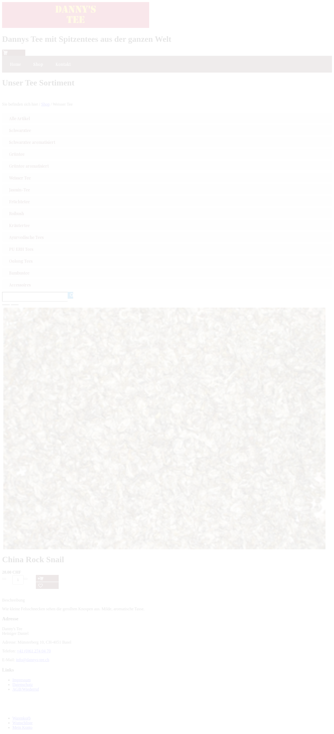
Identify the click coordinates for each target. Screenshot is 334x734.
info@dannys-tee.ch (32, 660)
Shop (45, 104)
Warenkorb (21, 718)
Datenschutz (22, 684)
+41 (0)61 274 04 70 (34, 651)
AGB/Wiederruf (25, 689)
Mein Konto (22, 727)
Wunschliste (22, 723)
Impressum (21, 680)
